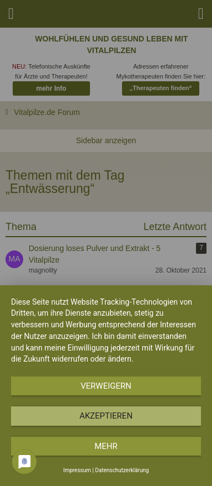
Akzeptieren (106, 416)
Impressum (77, 470)
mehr (106, 446)
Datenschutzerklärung (122, 470)
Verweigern (106, 386)
